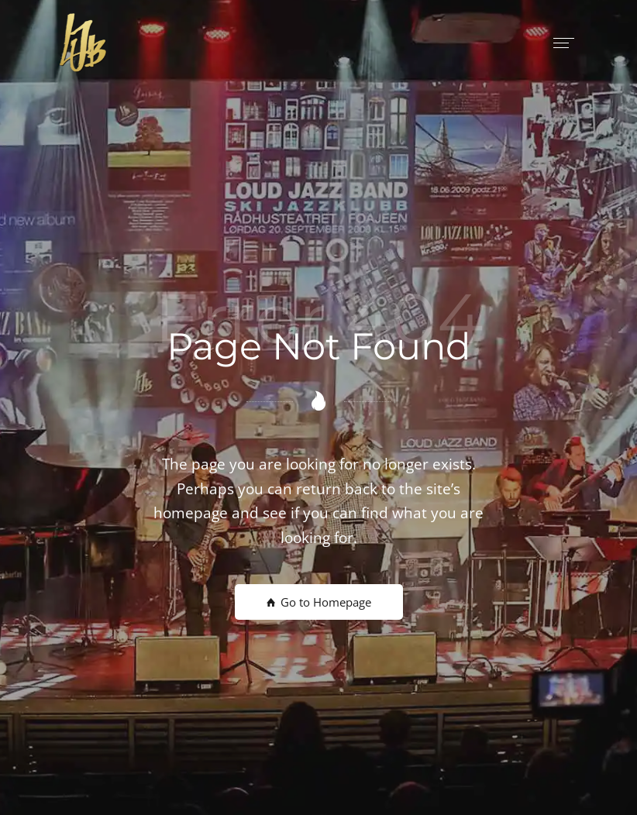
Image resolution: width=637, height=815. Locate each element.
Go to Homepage (319, 602)
